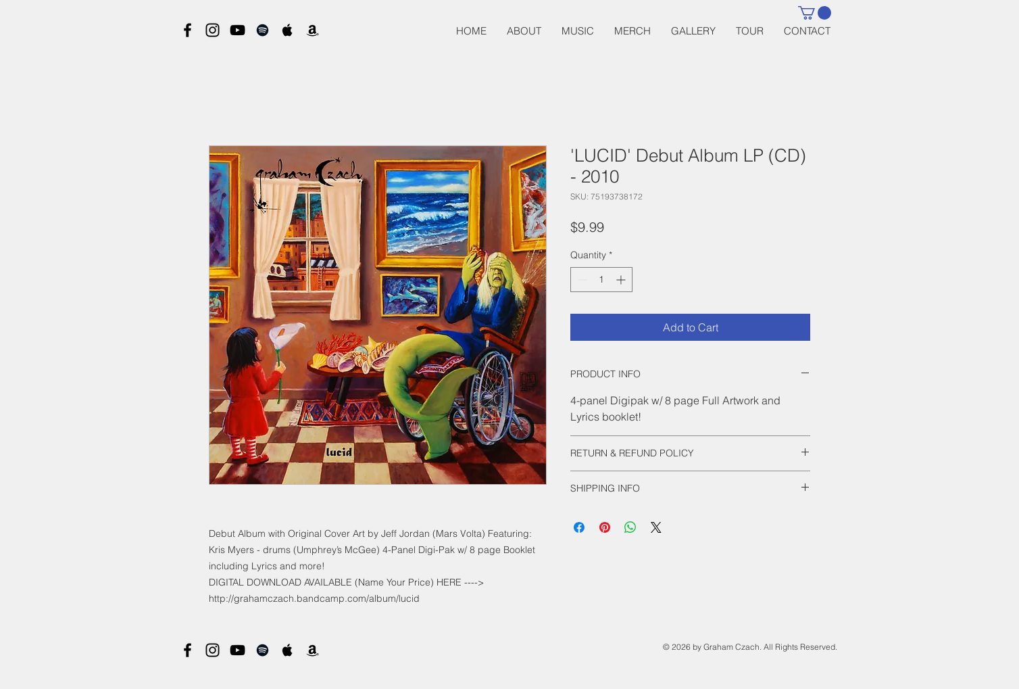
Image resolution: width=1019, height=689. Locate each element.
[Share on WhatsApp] (630, 527)
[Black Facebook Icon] (187, 30)
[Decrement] (580, 279)
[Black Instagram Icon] (212, 30)
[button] (814, 13)
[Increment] (622, 279)
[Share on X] (656, 527)
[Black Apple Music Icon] (287, 30)
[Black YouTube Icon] (237, 30)
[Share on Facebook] (579, 527)
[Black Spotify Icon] (262, 30)
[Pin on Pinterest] (605, 527)
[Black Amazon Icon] (312, 30)
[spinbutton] (601, 279)
